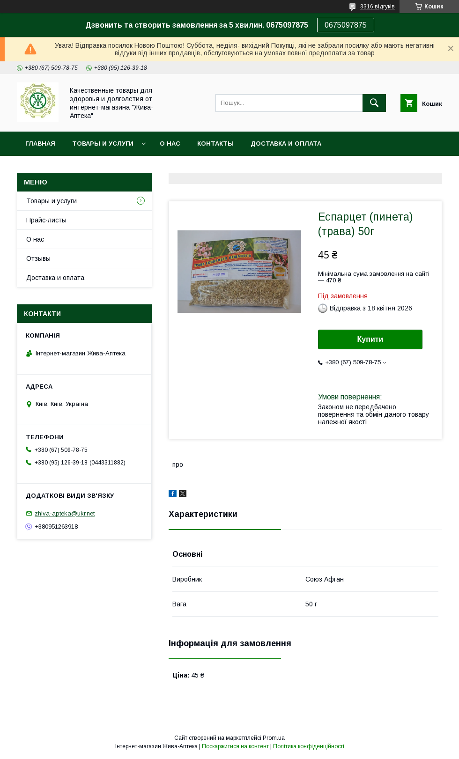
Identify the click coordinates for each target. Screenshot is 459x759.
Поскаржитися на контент (235, 746)
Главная (40, 143)
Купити (370, 339)
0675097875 (346, 25)
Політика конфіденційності (308, 746)
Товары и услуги (102, 143)
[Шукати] (374, 103)
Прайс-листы (46, 220)
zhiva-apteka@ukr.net (65, 513)
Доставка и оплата (286, 143)
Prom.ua (274, 738)
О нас (170, 143)
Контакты (215, 143)
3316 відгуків (377, 6)
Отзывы (38, 258)
